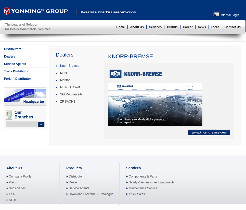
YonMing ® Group (35, 11)
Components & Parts (143, 176)
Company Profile (20, 176)
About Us (137, 27)
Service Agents (15, 64)
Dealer (73, 182)
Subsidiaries (17, 188)
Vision (13, 182)
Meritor (65, 80)
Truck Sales (137, 194)
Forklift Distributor (17, 79)
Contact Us (233, 27)
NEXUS (14, 200)
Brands (172, 27)
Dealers (9, 56)
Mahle (64, 73)
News (202, 27)
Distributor (76, 176)
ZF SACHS (67, 101)
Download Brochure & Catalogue (91, 194)
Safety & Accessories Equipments (151, 182)
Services (155, 27)
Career (188, 27)
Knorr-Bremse (69, 66)
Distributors (12, 49)
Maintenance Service (143, 188)
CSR (12, 194)
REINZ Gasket (70, 87)
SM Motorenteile (71, 94)
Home (120, 27)
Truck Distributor (16, 71)
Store (215, 27)
